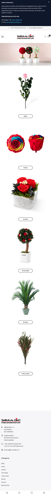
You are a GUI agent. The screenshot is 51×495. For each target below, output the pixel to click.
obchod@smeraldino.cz (13, 22)
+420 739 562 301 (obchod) (17, 28)
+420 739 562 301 (16, 20)
